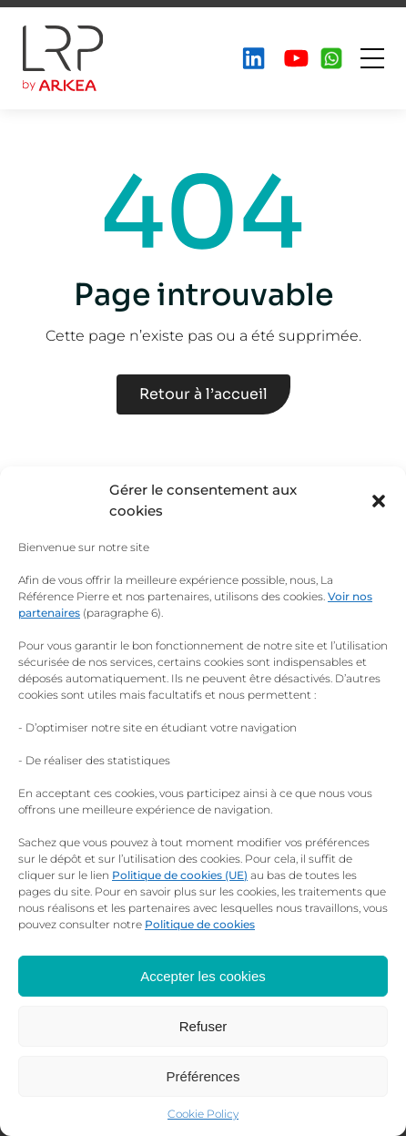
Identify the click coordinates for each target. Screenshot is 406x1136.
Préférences (203, 1076)
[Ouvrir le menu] (372, 58)
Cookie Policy (203, 1114)
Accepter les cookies (203, 976)
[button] (379, 501)
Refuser (203, 1026)
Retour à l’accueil (203, 394)
